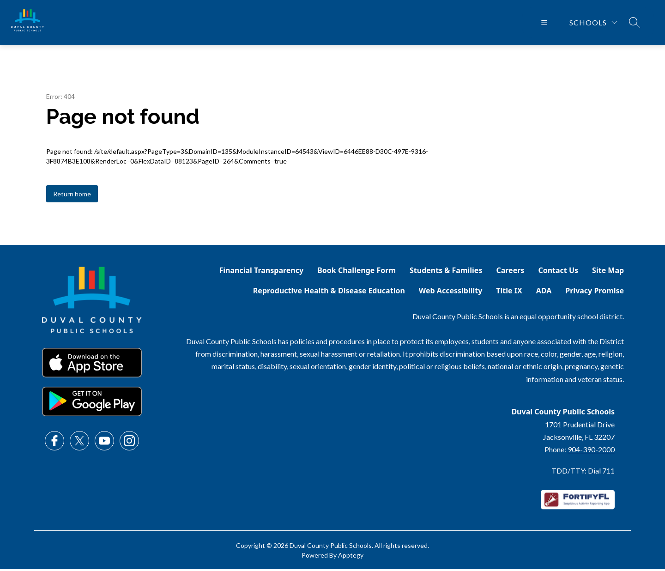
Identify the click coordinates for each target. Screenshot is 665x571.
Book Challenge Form (356, 272)
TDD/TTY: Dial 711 (583, 472)
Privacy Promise (594, 292)
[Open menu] (544, 24)
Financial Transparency (261, 272)
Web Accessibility (451, 292)
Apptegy (350, 557)
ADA (544, 292)
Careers (510, 272)
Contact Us (558, 272)
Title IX (509, 292)
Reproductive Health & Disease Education (329, 292)
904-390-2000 (591, 451)
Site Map (608, 272)
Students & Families (446, 272)
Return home (72, 196)
